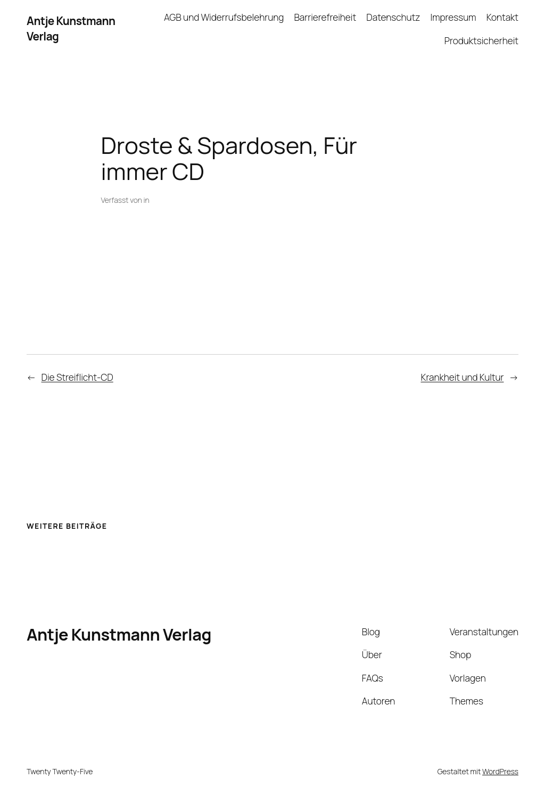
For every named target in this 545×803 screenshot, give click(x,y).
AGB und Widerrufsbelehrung (224, 17)
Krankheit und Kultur (462, 377)
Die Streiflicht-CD (77, 377)
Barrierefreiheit (325, 17)
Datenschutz (393, 17)
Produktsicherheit (481, 40)
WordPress (500, 771)
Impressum (453, 17)
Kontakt (502, 17)
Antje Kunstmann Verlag (119, 634)
